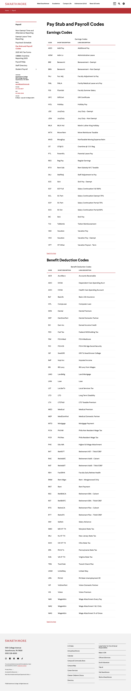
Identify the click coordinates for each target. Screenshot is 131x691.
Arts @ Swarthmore (74, 651)
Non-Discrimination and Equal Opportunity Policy (18, 674)
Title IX (101, 667)
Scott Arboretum (104, 662)
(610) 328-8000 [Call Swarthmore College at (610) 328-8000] (11, 653)
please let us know (22, 665)
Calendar (70, 656)
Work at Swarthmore (105, 677)
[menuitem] (43, 4)
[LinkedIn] (13, 659)
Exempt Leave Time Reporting (23, 38)
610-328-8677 (20, 89)
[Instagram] (6, 659)
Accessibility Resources (11, 672)
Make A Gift (102, 652)
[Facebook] (10, 659)
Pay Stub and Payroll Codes (24, 47)
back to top (51, 253)
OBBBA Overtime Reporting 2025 (22, 57)
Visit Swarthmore (104, 672)
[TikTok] (22, 659)
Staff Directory (21, 65)
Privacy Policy (9, 669)
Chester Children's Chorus (76, 675)
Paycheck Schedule (23, 43)
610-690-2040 (20, 93)
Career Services (73, 670)
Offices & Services (104, 657)
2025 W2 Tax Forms (23, 52)
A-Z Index (71, 646)
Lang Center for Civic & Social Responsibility (108, 647)
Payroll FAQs (20, 62)
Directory (71, 680)
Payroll (18, 25)
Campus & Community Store (76, 661)
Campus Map (72, 666)
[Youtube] (18, 659)
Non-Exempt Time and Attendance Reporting (25, 32)
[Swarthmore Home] (16, 641)
